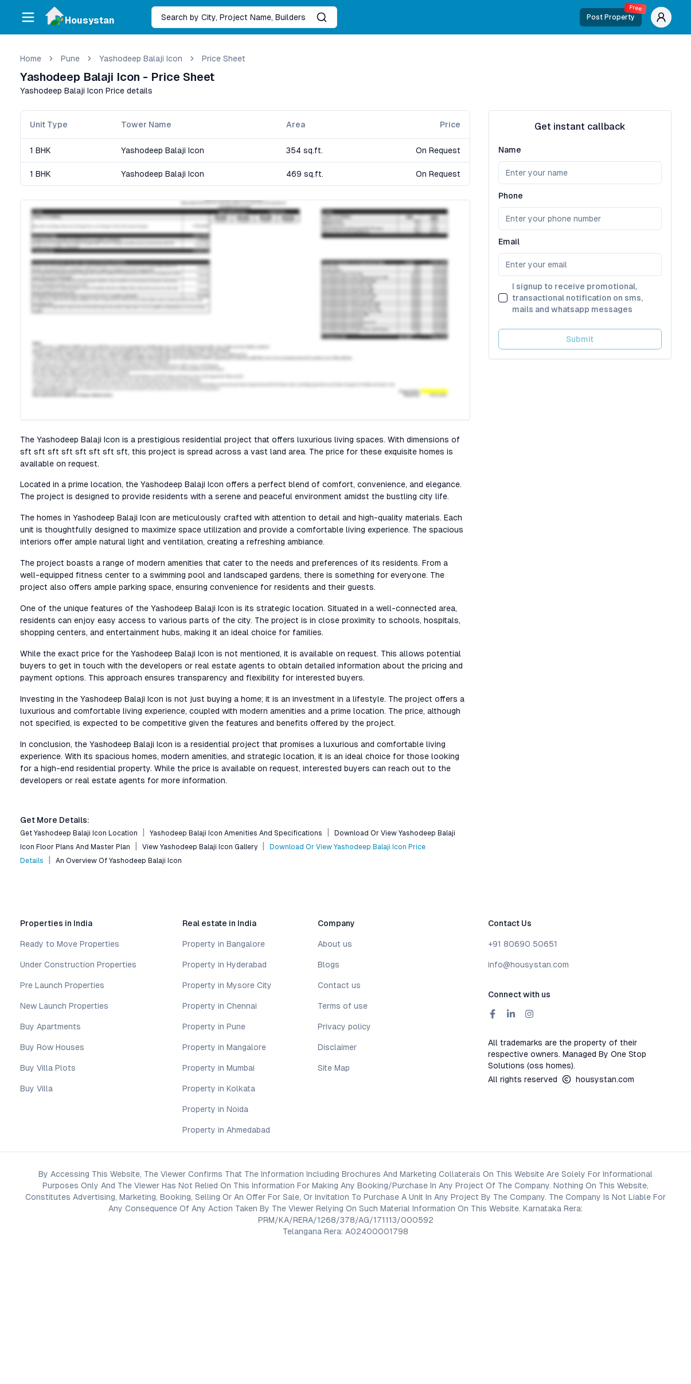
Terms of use (343, 1005)
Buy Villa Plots (48, 1067)
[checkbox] (502, 297)
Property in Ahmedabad (226, 1129)
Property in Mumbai (218, 1067)
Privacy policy (344, 1026)
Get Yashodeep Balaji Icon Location (79, 833)
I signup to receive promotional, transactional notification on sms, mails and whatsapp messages (577, 298)
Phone (510, 195)
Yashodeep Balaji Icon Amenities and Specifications (236, 833)
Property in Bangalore (223, 943)
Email (509, 241)
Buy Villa (36, 1088)
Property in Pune (213, 1026)
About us (335, 943)
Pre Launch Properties (62, 985)
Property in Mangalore (224, 1047)
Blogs (328, 964)
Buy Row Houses (52, 1047)
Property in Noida (215, 1109)
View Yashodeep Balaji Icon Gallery (199, 847)
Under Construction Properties (78, 964)
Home (30, 58)
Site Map (334, 1067)
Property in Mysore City (227, 985)
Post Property (614, 14)
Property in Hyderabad (224, 964)
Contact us (339, 985)
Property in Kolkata (218, 1088)
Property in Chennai (219, 1005)
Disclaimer (337, 1047)
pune (70, 58)
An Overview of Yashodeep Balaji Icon (119, 861)
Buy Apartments (50, 1026)
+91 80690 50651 (522, 943)
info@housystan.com (528, 964)
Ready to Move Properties (69, 943)
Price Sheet (223, 58)
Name (509, 149)
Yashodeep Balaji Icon (140, 58)
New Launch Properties (64, 1005)
